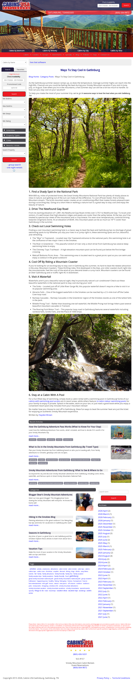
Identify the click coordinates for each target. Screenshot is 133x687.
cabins (87, 569)
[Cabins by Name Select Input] (14, 62)
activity (39, 569)
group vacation (64, 460)
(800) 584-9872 (122, 12)
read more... (34, 436)
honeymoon (77, 581)
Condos (36, 55)
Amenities (10, 130)
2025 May (102, 543)
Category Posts (47, 76)
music (51, 583)
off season (71, 583)
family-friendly (59, 576)
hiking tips (63, 581)
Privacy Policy (103, 678)
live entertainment (35, 583)
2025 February (105, 549)
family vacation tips (35, 576)
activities (32, 439)
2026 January (104, 520)
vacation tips (68, 439)
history (70, 581)
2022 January (104, 604)
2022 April (103, 597)
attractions (41, 439)
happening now (42, 581)
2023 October (104, 572)
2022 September (105, 588)
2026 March (103, 514)
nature (56, 583)
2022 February (105, 601)
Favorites (20, 69)
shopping (45, 586)
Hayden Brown (45, 415)
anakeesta (46, 569)
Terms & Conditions (121, 678)
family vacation (78, 574)
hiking (57, 581)
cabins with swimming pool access (44, 401)
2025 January (104, 552)
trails (46, 591)
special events (85, 588)
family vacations (52, 460)
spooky (31, 591)
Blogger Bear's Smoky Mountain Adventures (50, 494)
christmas (49, 571)
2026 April (103, 510)
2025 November (105, 527)
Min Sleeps (7, 113)
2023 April (103, 578)
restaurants (37, 586)
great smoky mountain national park (41, 579)
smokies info (53, 586)
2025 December (105, 523)
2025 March (103, 546)
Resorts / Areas (12, 145)
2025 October (104, 530)
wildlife (89, 591)
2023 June (102, 575)
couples (41, 460)
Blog (77, 55)
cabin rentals (72, 569)
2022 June (102, 594)
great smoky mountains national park (50, 483)
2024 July (102, 559)
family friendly (59, 574)
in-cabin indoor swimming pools (111, 401)
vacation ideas (83, 483)
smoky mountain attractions (80, 460)
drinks (78, 571)
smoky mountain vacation (37, 588)
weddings (82, 591)
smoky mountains (70, 483)
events (31, 574)
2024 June (102, 562)
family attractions (48, 574)
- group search (14, 164)
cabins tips (32, 571)
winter (31, 593)
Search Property (9, 150)
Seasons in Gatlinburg (40, 532)
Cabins (26, 55)
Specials (68, 55)
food (67, 576)
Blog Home (34, 76)
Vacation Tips (35, 548)
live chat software (38, 62)
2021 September (105, 610)
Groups (45, 55)
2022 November (105, 585)
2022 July (102, 591)
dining (68, 571)
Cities (8, 140)
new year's (63, 583)
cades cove (41, 571)
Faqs (95, 55)
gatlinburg (51, 439)
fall (35, 574)
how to (59, 439)
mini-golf (45, 583)
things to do (95, 460)
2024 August (104, 556)
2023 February (105, 581)
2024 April (103, 565)
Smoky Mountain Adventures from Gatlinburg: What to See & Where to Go (65, 470)
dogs (73, 571)
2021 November (105, 607)
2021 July (102, 613)
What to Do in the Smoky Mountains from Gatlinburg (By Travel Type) (63, 446)
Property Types (13, 135)
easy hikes (84, 571)
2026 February (105, 517)
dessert (62, 571)
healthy (51, 581)
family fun (68, 574)
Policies (86, 55)
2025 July (102, 536)
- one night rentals (14, 167)
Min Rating (7, 121)
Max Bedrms (7, 106)
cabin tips (81, 569)
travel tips (33, 463)
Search (7, 69)
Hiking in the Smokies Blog (42, 517)
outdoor (79, 583)
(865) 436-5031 (80, 654)
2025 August (104, 533)
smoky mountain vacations (56, 588)
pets (30, 586)
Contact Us (105, 55)
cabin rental (63, 569)
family (39, 574)
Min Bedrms (7, 99)
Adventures (56, 55)
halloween (32, 581)
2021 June (102, 617)
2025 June (102, 539)
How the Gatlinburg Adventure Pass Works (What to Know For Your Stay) (65, 426)
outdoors (86, 583)
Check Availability (108, 2)
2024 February (105, 568)
